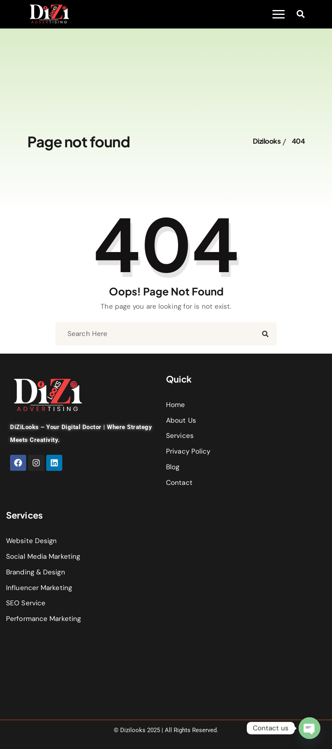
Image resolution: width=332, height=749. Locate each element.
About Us (181, 420)
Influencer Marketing (39, 587)
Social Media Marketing (43, 556)
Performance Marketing (43, 618)
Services (180, 435)
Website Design (31, 540)
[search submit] (265, 333)
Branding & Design (35, 572)
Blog (172, 466)
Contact (179, 482)
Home (175, 404)
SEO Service (25, 602)
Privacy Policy (188, 451)
